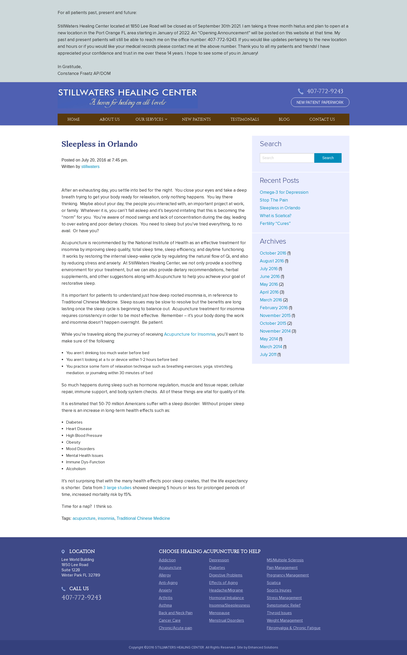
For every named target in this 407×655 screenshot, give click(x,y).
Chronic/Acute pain (175, 628)
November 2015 (275, 315)
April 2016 (269, 292)
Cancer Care (170, 620)
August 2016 (272, 261)
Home (73, 119)
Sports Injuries (279, 590)
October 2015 (273, 323)
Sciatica (274, 582)
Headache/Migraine (226, 590)
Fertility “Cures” (275, 223)
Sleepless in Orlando (280, 208)
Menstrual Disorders (226, 620)
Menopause (219, 613)
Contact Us (322, 119)
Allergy (165, 575)
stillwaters (90, 166)
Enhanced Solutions (263, 647)
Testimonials (244, 119)
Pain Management (282, 567)
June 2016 (270, 276)
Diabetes (217, 567)
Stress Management (284, 597)
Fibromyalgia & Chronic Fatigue (294, 628)
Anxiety (165, 590)
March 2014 (271, 346)
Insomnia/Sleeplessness (229, 605)
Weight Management (285, 620)
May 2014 (269, 339)
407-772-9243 (325, 91)
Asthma (165, 605)
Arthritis (166, 597)
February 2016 (274, 307)
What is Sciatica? (275, 215)
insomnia (106, 518)
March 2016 (271, 300)
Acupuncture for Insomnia (189, 334)
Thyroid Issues (279, 613)
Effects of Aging (223, 582)
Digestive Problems (225, 575)
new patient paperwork (320, 102)
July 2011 (268, 354)
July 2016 (269, 268)
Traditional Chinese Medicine (143, 518)
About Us (110, 119)
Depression (219, 560)
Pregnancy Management (288, 575)
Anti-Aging (168, 582)
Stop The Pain (274, 200)
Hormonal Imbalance (226, 597)
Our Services (149, 119)
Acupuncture (170, 567)
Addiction (167, 560)
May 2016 (269, 284)
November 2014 (275, 331)
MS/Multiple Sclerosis (285, 560)
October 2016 (273, 253)
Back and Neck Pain (176, 613)
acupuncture (84, 518)
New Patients (196, 119)
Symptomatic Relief (284, 605)
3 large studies (117, 487)
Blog (284, 119)
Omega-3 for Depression (284, 192)
